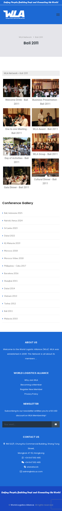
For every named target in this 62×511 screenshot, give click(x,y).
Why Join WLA (31, 380)
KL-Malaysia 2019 (12, 243)
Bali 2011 (8, 311)
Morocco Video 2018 (14, 258)
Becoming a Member (31, 384)
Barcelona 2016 (11, 273)
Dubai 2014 (9, 288)
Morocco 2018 (11, 250)
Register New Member (31, 389)
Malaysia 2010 (11, 318)
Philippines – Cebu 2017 (15, 266)
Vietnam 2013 (10, 296)
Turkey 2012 (10, 303)
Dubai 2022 (9, 235)
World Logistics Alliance (22, 504)
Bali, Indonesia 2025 (13, 213)
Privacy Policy (31, 393)
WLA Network (11, 73)
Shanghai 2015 (11, 281)
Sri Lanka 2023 (11, 228)
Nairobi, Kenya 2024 (13, 220)
